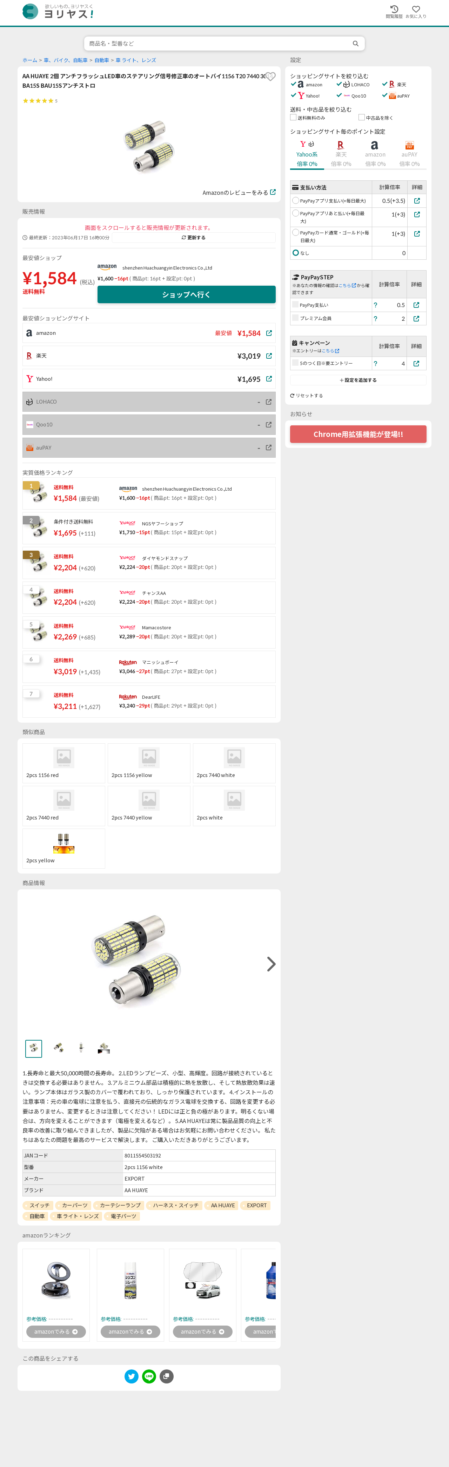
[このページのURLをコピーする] (167, 1377)
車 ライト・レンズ (78, 1216)
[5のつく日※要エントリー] (417, 363)
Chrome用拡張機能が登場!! (358, 434)
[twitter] (131, 1378)
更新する (194, 237)
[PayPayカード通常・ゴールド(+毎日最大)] (416, 233)
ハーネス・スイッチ (176, 1205)
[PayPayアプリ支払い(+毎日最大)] (416, 200)
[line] (149, 1378)
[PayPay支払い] (417, 305)
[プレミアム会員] (417, 318)
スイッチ (39, 1205)
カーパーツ (75, 1205)
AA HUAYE (223, 1205)
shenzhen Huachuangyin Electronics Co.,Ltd (167, 268)
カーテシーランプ (120, 1205)
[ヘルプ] (375, 305)
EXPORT (257, 1205)
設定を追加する (358, 380)
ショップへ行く (186, 294)
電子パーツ (123, 1216)
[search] (356, 43)
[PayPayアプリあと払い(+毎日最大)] (416, 214)
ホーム (29, 60)
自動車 (101, 60)
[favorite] (270, 76)
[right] (270, 964)
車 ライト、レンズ (136, 60)
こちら (347, 285)
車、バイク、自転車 (66, 60)
